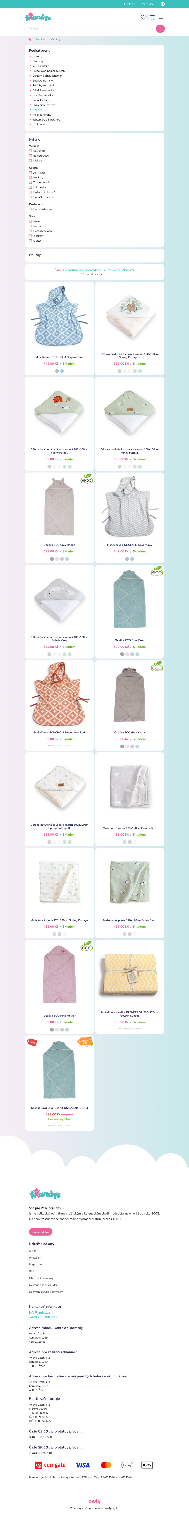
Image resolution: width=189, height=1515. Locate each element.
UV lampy (37, 124)
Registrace (147, 4)
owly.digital (112, 1508)
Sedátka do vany (41, 80)
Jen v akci (37, 173)
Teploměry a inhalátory (44, 119)
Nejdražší (128, 270)
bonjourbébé (39, 156)
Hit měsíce (37, 187)
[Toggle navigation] (161, 17)
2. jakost (36, 236)
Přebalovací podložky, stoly (47, 71)
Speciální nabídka (41, 197)
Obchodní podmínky (41, 1278)
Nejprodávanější (95, 270)
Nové (34, 221)
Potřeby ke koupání (42, 85)
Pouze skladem (40, 209)
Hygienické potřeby (42, 105)
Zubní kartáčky (39, 100)
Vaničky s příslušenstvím (45, 76)
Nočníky (35, 56)
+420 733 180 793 (43, 1317)
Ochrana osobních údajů (43, 1285)
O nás (32, 1251)
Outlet (35, 241)
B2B (31, 1271)
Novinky (36, 178)
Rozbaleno (37, 226)
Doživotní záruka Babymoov (46, 1292)
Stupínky (36, 61)
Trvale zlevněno (40, 182)
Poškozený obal (40, 231)
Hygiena (41, 39)
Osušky (35, 110)
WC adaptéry (39, 66)
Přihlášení (130, 4)
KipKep (35, 161)
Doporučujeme (74, 270)
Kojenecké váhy (40, 115)
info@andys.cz (39, 1312)
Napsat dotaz (40, 1232)
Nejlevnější (114, 270)
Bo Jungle (37, 151)
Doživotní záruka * (42, 192)
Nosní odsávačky (41, 95)
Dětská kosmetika (41, 90)
